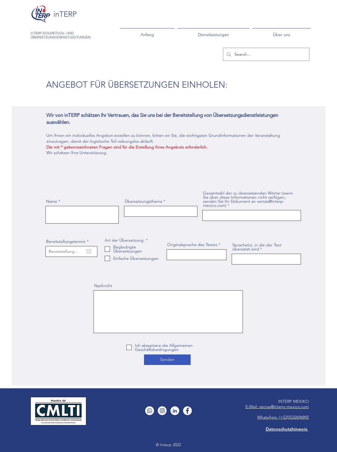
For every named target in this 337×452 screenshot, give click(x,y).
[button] (213, 32)
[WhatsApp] (149, 410)
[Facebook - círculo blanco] (187, 410)
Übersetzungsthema (143, 201)
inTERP (65, 14)
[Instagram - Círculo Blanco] (162, 410)
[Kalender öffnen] (89, 251)
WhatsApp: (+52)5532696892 (283, 417)
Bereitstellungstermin (68, 241)
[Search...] (265, 54)
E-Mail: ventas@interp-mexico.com (277, 406)
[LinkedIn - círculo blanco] (174, 410)
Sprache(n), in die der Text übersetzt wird (256, 247)
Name (51, 201)
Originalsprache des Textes (192, 245)
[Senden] (167, 359)
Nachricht (103, 286)
